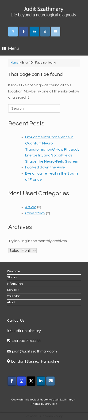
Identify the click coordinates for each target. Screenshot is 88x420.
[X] (31, 381)
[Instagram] (21, 381)
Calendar (13, 296)
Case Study (35, 213)
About (11, 302)
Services (13, 290)
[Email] (50, 381)
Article (30, 207)
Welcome (13, 271)
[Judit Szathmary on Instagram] (45, 31)
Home (15, 62)
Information (15, 283)
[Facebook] (12, 381)
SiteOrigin (51, 404)
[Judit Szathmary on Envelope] (55, 31)
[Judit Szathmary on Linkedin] (34, 31)
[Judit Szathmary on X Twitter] (13, 31)
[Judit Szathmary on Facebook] (23, 31)
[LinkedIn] (41, 381)
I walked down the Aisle (45, 167)
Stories (12, 277)
